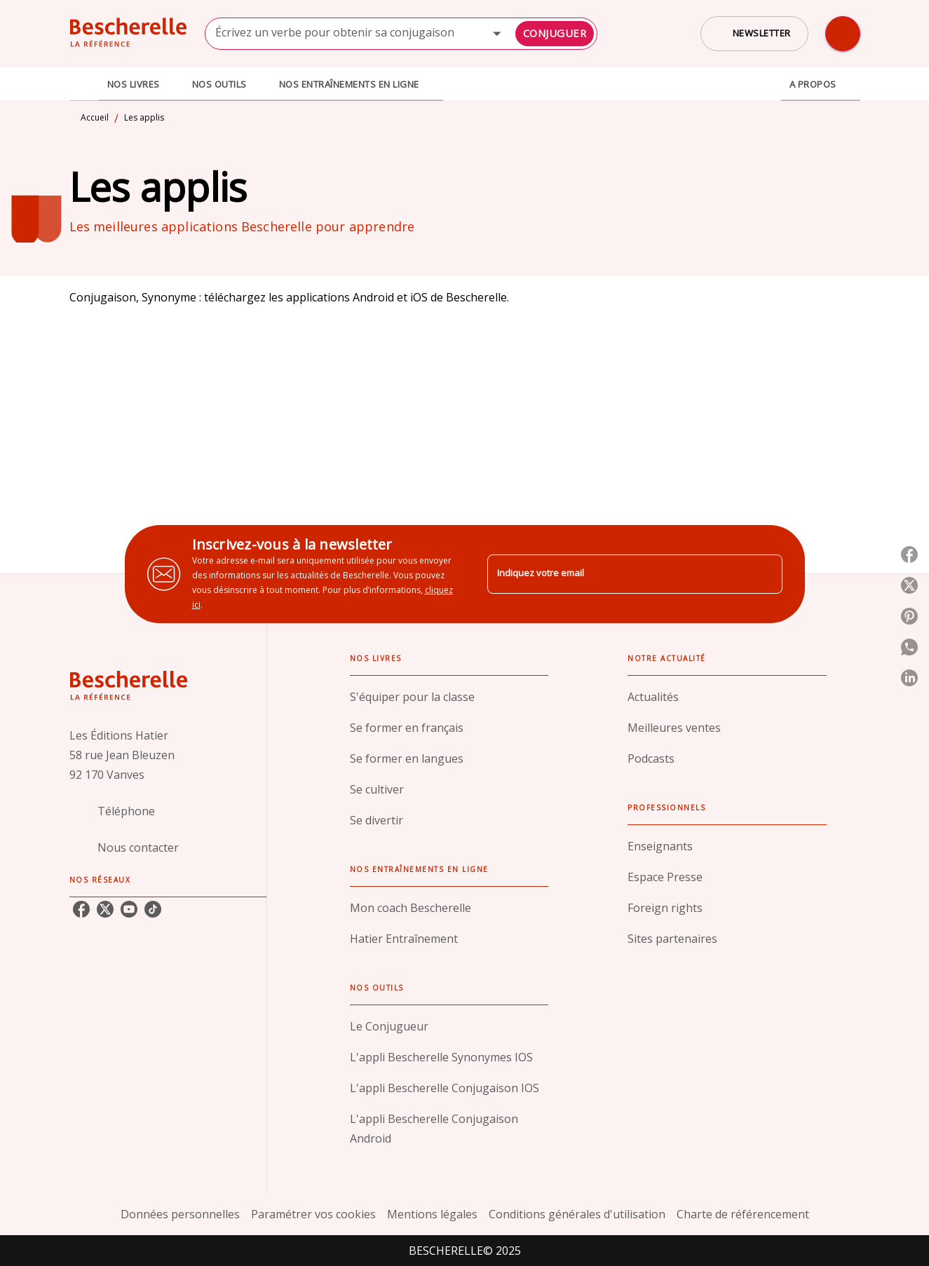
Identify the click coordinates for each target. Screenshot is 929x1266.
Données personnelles (180, 1214)
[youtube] (129, 909)
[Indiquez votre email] (617, 574)
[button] (754, 33)
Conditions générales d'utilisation (577, 1214)
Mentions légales (432, 1214)
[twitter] (105, 909)
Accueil (95, 117)
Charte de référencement (743, 1214)
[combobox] (401, 34)
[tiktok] (153, 909)
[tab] (84, 84)
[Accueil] (128, 33)
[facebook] (81, 909)
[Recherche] (842, 33)
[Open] (497, 33)
